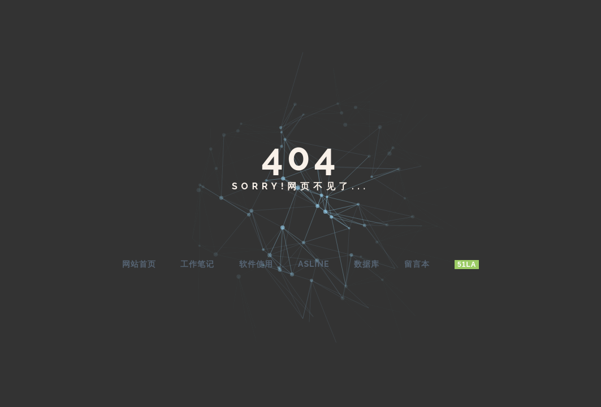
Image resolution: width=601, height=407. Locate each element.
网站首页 (139, 264)
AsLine (313, 264)
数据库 (366, 264)
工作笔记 (197, 264)
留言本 (417, 264)
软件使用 (256, 264)
